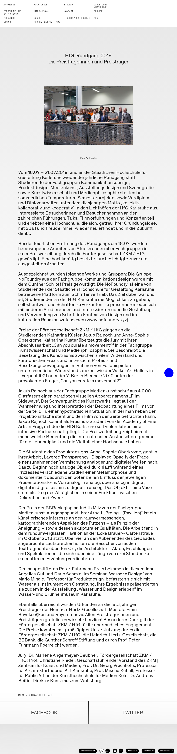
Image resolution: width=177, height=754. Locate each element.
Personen (9, 17)
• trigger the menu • (168, 372)
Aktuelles (9, 4)
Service (98, 11)
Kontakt (68, 11)
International (42, 11)
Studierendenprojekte (77, 17)
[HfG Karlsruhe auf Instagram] (115, 751)
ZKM (96, 17)
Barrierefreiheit (166, 750)
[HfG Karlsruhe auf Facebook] (121, 751)
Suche (37, 17)
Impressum (132, 750)
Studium (68, 4)
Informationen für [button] (88, 750)
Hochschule (40, 4)
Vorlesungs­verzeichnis (101, 6)
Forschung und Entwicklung (12, 12)
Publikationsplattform (47, 22)
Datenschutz (148, 750)
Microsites (10, 22)
